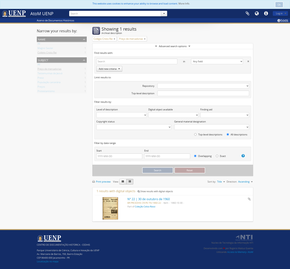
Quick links (266, 13)
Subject (43, 59)
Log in (279, 13)
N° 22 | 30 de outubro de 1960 (148, 199)
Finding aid (206, 109)
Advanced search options (173, 46)
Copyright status (105, 121)
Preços (41, 87)
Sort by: (212, 181)
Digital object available (160, 109)
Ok (279, 4)
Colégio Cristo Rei (47, 53)
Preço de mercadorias (49, 69)
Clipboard (247, 13)
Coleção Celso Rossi (145, 206)
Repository (148, 86)
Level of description (107, 109)
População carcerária (49, 83)
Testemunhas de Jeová (50, 74)
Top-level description (142, 93)
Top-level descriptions (208, 134)
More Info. (184, 3)
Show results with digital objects (155, 191)
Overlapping (203, 156)
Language (256, 13)
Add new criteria (109, 68)
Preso (41, 78)
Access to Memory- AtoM (240, 252)
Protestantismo (46, 92)
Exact (221, 156)
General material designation (190, 121)
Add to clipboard (249, 199)
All (39, 44)
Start (99, 150)
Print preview (101, 181)
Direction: (232, 181)
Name (41, 39)
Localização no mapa (47, 261)
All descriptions (237, 134)
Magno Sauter (45, 48)
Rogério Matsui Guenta (241, 248)
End (146, 150)
